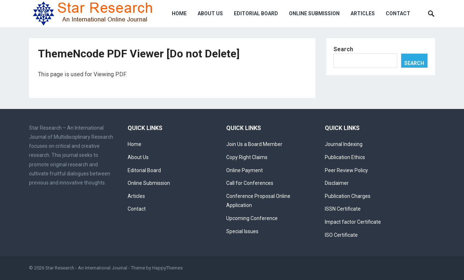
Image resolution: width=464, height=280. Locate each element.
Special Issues (242, 231)
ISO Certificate (341, 235)
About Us (210, 13)
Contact (398, 13)
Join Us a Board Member (254, 144)
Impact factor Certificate (353, 222)
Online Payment (244, 170)
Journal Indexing (343, 144)
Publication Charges (347, 196)
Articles (363, 13)
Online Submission (314, 13)
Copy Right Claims (247, 157)
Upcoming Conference (252, 218)
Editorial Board (256, 13)
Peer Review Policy (346, 170)
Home (179, 13)
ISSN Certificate (343, 209)
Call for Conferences (249, 183)
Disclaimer (337, 183)
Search (343, 49)
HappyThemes (167, 268)
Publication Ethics (345, 157)
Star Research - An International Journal (86, 268)
